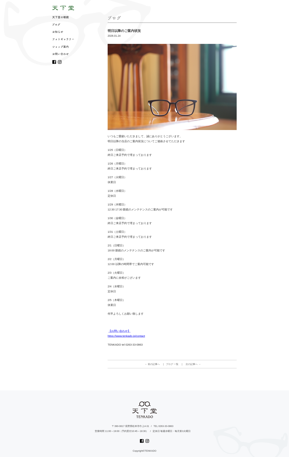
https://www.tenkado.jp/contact (126, 335)
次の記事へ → (193, 364)
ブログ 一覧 (172, 364)
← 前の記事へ (152, 364)
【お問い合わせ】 (119, 331)
